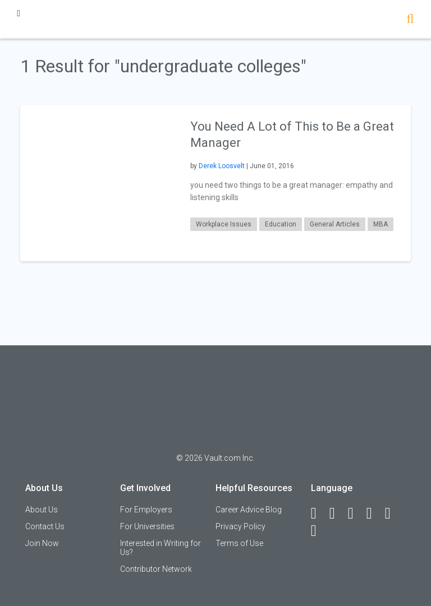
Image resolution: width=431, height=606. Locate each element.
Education (280, 224)
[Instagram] (374, 513)
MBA (380, 224)
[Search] (410, 20)
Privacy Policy (240, 526)
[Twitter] (356, 513)
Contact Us (45, 526)
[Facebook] (319, 513)
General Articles (335, 224)
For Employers (146, 509)
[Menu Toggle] (18, 13)
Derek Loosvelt (222, 166)
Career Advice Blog (249, 509)
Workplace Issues (223, 224)
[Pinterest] (393, 513)
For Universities (147, 526)
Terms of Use (239, 543)
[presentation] (98, 182)
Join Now (42, 543)
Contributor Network (156, 569)
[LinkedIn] (337, 513)
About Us (41, 509)
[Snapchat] (319, 530)
